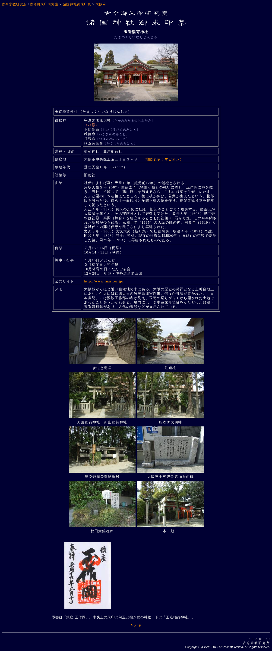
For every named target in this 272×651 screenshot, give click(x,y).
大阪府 (100, 4)
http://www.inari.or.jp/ (103, 281)
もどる (136, 625)
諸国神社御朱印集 (77, 4)
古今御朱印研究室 (44, 4)
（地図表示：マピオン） (163, 159)
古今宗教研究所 (14, 4)
